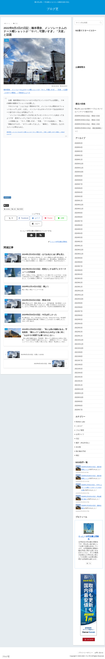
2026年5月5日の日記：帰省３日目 (87, 116)
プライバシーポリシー (85, 652)
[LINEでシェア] (52, 218)
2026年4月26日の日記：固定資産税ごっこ (88, 129)
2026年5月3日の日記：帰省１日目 (87, 124)
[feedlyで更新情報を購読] (33, 229)
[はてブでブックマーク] (30, 218)
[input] (89, 23)
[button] (63, 218)
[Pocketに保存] (41, 218)
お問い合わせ (98, 652)
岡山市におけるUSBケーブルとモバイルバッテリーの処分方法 (89, 110)
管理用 (20, 209)
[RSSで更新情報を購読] (38, 229)
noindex (7, 209)
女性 (14, 209)
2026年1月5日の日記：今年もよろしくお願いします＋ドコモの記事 (91, 487)
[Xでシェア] (9, 218)
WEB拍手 (7, 197)
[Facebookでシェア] (19, 218)
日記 (6, 205)
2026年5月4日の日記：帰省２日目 (87, 120)
